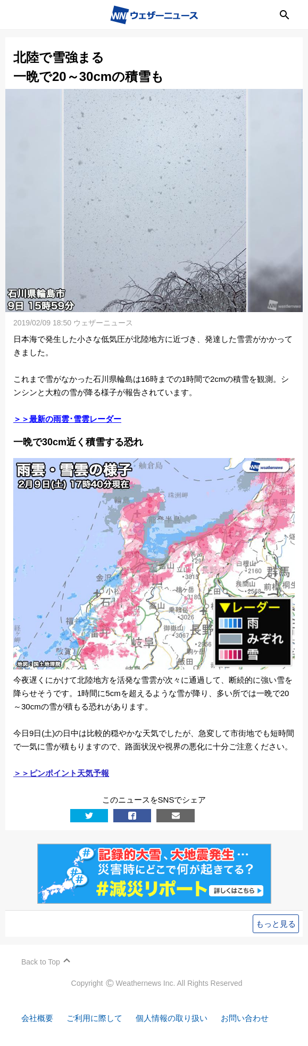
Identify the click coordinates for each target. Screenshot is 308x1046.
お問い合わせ (245, 1018)
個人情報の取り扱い (171, 1018)
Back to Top (40, 962)
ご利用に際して (94, 1018)
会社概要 (37, 1018)
